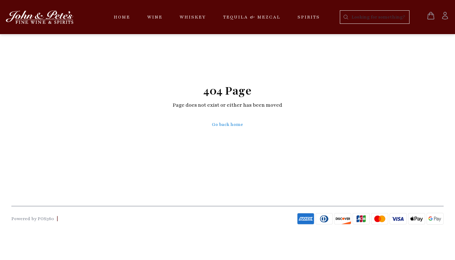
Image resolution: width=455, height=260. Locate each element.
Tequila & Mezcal (251, 17)
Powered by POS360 (32, 219)
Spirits (309, 17)
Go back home (227, 124)
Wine (154, 17)
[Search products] (375, 17)
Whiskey (193, 17)
